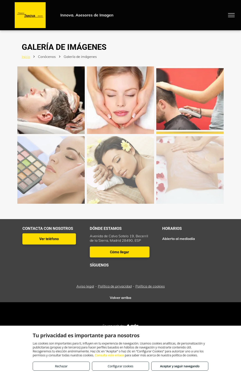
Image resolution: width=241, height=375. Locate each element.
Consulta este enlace (109, 355)
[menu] (231, 15)
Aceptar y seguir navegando (179, 366)
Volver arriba (120, 297)
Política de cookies (150, 286)
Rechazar (61, 366)
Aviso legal (85, 286)
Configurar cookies (120, 366)
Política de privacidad (115, 286)
